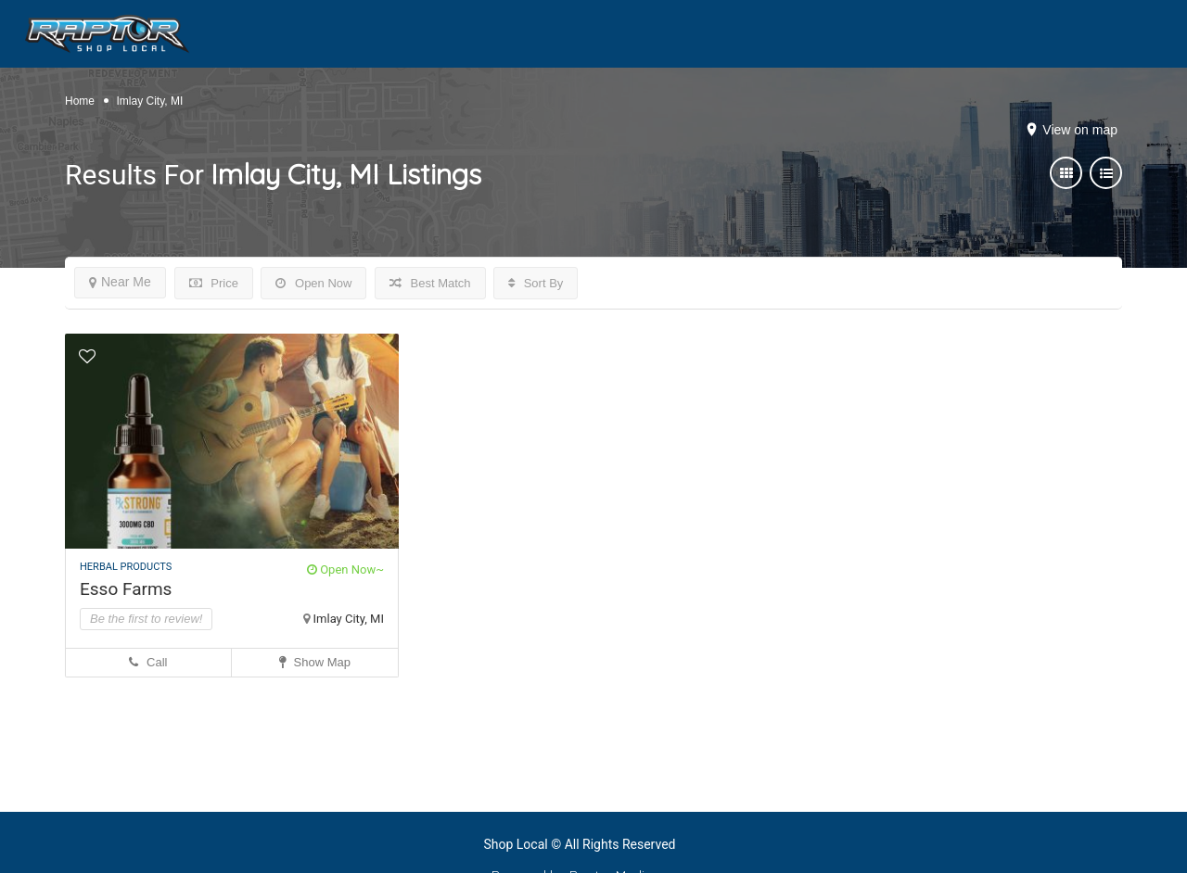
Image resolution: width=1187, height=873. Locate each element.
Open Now (313, 283)
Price (213, 283)
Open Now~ (345, 569)
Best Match (430, 283)
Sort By (535, 283)
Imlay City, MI (348, 619)
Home (80, 101)
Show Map (315, 662)
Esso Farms (126, 589)
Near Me (120, 281)
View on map (1079, 129)
